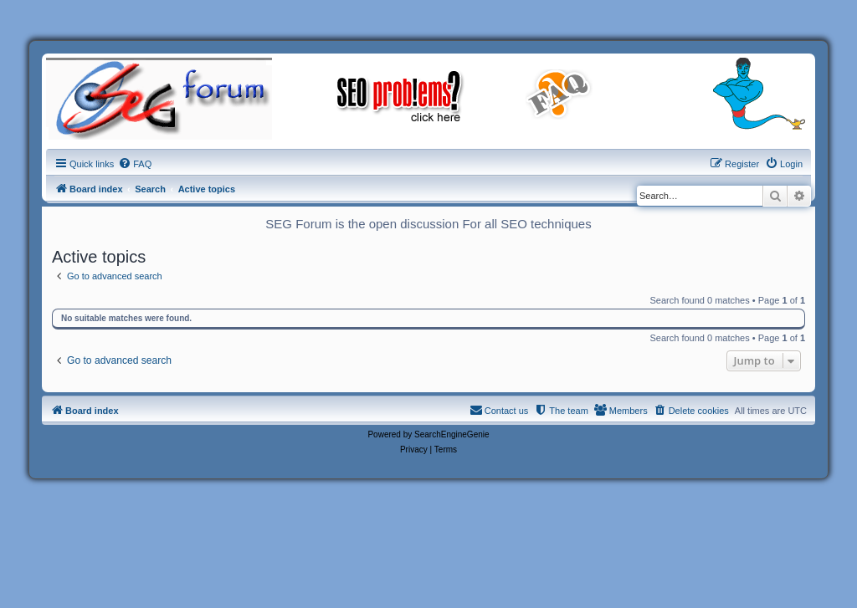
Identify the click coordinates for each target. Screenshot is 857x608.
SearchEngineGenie (452, 434)
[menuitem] (134, 164)
